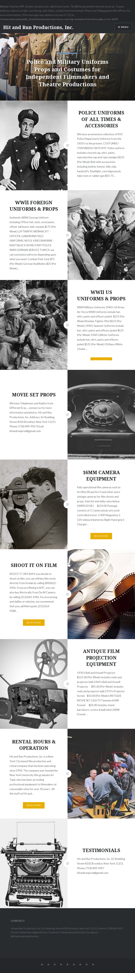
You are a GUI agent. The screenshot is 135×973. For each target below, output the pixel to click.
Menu (124, 27)
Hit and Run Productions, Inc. (38, 27)
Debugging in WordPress (111, 10)
